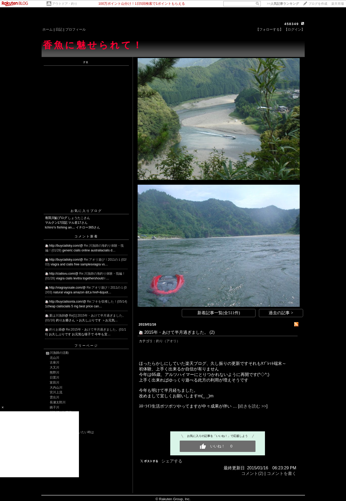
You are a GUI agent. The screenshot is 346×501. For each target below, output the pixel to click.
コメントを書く (281, 473)
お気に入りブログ (86, 211)
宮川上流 (56, 392)
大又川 (54, 367)
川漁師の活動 (59, 353)
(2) (212, 332)
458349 (291, 24)
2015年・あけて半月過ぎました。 (176, 332)
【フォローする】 (269, 29)
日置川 (54, 377)
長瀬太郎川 (58, 402)
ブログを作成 (317, 4)
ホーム (47, 29)
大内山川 (56, 387)
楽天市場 (337, 4)
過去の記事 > (281, 313)
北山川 (54, 358)
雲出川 (54, 397)
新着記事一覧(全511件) (218, 313)
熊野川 (54, 372)
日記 (59, 29)
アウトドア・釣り (64, 4)
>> (283, 4)
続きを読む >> (252, 406)
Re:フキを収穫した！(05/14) (107, 301)
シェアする (171, 461)
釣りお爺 (55, 329)
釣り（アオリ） (168, 341)
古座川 (54, 362)
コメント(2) (252, 473)
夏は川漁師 (57, 315)
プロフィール (75, 29)
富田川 (54, 382)
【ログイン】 (294, 29)
